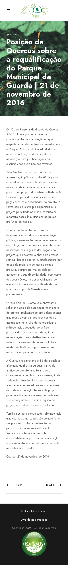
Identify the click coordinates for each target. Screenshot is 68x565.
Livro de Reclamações (34, 520)
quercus (11, 34)
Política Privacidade (33, 511)
